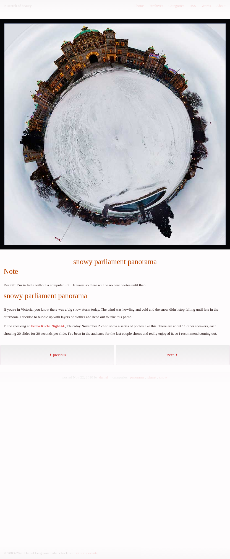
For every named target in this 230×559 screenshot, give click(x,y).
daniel (103, 377)
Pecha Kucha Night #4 (47, 326)
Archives (156, 6)
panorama (137, 377)
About (220, 6)
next (172, 355)
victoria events (87, 553)
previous (57, 355)
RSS (192, 6)
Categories (176, 6)
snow (163, 377)
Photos (139, 6)
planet (151, 377)
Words (206, 6)
